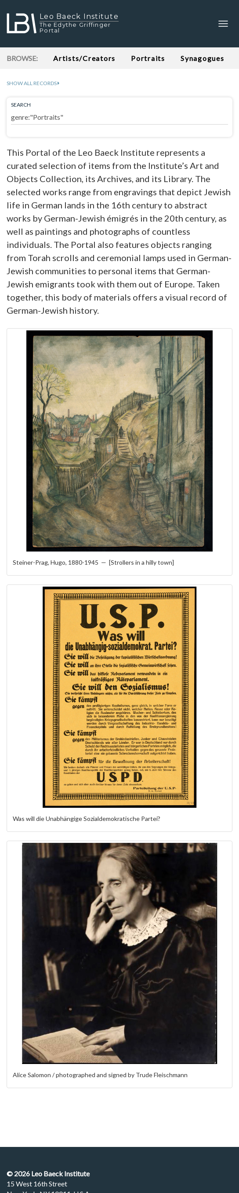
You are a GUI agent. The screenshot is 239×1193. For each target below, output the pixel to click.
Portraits (148, 58)
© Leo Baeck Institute (48, 1173)
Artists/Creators (84, 58)
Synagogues (203, 58)
